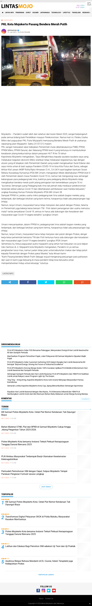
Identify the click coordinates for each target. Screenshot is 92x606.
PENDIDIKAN (20, 12)
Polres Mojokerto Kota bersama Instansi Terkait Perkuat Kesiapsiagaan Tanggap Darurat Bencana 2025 (35, 443)
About (41, 599)
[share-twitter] (46, 282)
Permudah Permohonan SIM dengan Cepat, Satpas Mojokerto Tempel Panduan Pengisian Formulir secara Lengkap (34, 472)
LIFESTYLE (66, 12)
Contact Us (49, 599)
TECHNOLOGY (56, 12)
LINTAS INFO (9, 12)
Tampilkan (85, 399)
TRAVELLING (76, 12)
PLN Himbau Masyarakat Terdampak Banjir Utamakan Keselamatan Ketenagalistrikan (33, 458)
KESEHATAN (86, 12)
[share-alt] (9, 282)
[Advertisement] (46, 110)
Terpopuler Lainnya (46, 575)
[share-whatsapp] (64, 282)
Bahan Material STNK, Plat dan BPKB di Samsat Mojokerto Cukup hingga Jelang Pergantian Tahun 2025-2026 (36, 428)
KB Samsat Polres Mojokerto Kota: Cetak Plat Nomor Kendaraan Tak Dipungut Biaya (38, 413)
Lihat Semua (46, 487)
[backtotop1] (90, 604)
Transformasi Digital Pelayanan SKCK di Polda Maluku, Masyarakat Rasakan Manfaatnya (37, 518)
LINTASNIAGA (45, 12)
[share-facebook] (28, 282)
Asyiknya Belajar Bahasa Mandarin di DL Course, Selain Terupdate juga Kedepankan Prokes (39, 562)
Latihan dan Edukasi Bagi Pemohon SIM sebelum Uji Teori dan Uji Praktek (40, 546)
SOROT (28, 12)
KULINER (35, 12)
